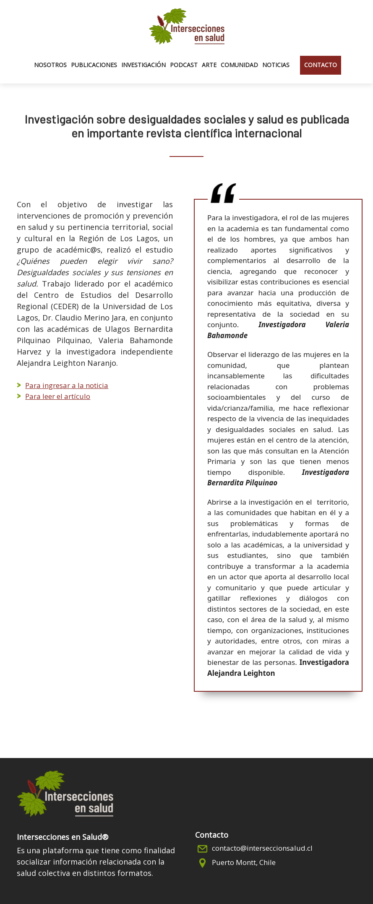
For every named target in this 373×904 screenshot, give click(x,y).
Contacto (320, 65)
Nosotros (50, 65)
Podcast (184, 65)
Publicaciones (94, 65)
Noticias (276, 65)
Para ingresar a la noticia (66, 385)
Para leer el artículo (57, 396)
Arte (209, 65)
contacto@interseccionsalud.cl (262, 848)
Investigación (143, 65)
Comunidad (239, 65)
